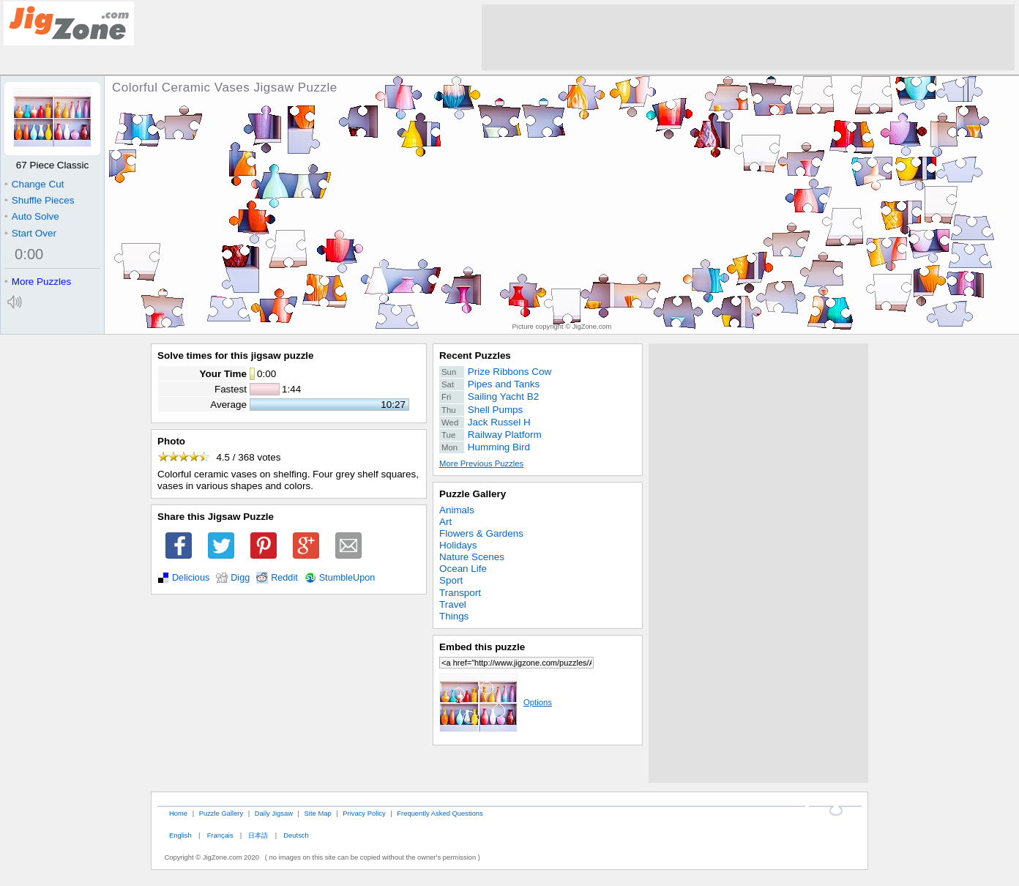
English (180, 835)
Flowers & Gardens (481, 533)
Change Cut (34, 184)
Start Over (30, 233)
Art (445, 521)
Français (220, 835)
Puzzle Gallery (472, 493)
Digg (240, 578)
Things (454, 616)
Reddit (284, 578)
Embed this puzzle (482, 646)
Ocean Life (463, 568)
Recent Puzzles (475, 355)
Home (178, 813)
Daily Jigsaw (274, 813)
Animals (456, 510)
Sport (451, 580)
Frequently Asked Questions (439, 813)
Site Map (318, 813)
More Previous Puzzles (481, 463)
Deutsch (295, 835)
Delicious (190, 578)
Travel (452, 604)
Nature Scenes (471, 556)
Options (495, 702)
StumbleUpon (347, 578)
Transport (460, 592)
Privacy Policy (364, 813)
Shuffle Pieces (39, 200)
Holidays (458, 545)
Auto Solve (31, 216)
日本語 (258, 835)
